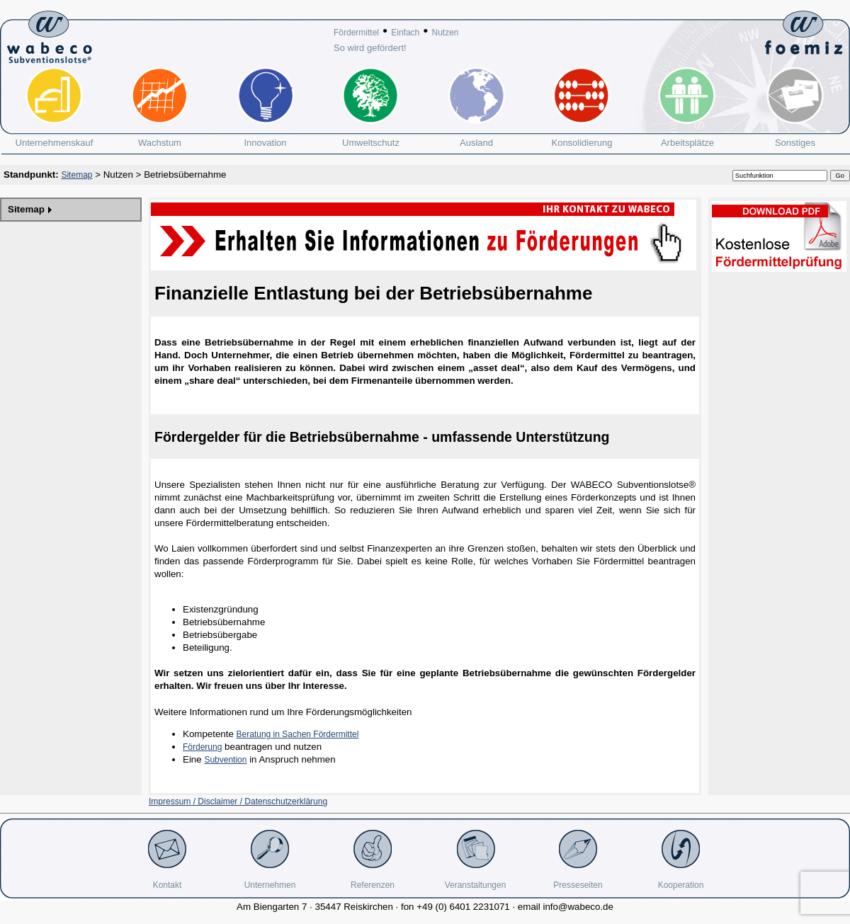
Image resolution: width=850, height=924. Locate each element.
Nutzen (444, 33)
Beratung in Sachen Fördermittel (298, 734)
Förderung (202, 747)
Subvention (225, 760)
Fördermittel (356, 33)
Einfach (405, 33)
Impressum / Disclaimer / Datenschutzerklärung (238, 801)
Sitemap (76, 175)
